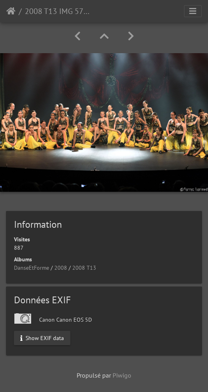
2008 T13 (84, 267)
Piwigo (122, 375)
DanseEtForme (31, 267)
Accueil (11, 11)
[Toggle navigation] (193, 11)
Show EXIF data (42, 337)
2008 (60, 267)
